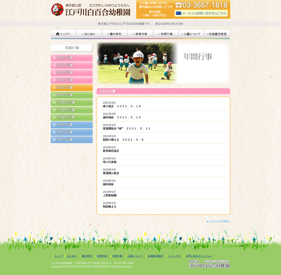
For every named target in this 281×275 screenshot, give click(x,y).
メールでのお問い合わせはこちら (201, 13)
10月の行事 (72, 102)
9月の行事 (72, 95)
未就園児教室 (217, 34)
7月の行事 (72, 80)
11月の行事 (72, 110)
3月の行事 (72, 139)
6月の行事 (72, 72)
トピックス (174, 255)
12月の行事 (72, 117)
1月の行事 (72, 124)
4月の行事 (72, 58)
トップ (58, 255)
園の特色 (115, 34)
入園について (192, 34)
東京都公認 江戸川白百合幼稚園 (209, 264)
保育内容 (140, 34)
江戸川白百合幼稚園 (92, 9)
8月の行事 (72, 87)
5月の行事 (72, 65)
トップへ (63, 34)
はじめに (89, 34)
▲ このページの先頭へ (218, 221)
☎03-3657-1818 (201, 5)
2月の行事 (72, 132)
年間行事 (166, 34)
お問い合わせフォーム (198, 255)
